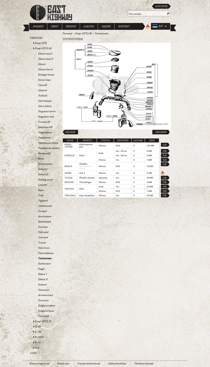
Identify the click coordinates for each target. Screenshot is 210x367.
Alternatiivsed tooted (85, 167)
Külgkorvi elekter (46, 305)
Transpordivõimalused (88, 363)
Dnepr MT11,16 (43, 321)
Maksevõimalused (117, 363)
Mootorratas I (45, 53)
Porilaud (42, 211)
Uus (117, 160)
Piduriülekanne (45, 253)
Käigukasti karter (47, 111)
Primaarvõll (44, 121)
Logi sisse (161, 6)
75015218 (69, 189)
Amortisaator (45, 216)
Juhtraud (43, 237)
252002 (67, 173)
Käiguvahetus (45, 132)
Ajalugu (89, 26)
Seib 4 (82, 173)
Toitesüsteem (45, 258)
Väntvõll (42, 85)
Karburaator (44, 263)
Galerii (106, 26)
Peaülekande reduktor (49, 148)
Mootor (42, 64)
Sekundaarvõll (45, 127)
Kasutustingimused (39, 363)
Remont (71, 26)
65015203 (69, 182)
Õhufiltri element (87, 178)
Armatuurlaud (45, 295)
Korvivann (43, 300)
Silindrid (42, 90)
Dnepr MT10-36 (43, 48)
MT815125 (69, 155)
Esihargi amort (45, 179)
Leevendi (42, 184)
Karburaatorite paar (86, 145)
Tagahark (43, 200)
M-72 (38, 342)
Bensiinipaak (44, 221)
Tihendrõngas (85, 182)
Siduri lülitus (45, 106)
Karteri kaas (44, 79)
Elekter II (43, 279)
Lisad (33, 352)
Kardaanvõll (44, 153)
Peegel (41, 268)
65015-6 (68, 166)
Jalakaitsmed (45, 205)
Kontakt (124, 26)
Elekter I (42, 274)
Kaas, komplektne (87, 195)
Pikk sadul (43, 232)
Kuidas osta (63, 363)
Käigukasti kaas (46, 116)
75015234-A (70, 195)
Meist (54, 26)
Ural (37, 347)
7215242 (68, 178)
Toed (40, 195)
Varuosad (36, 37)
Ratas (41, 158)
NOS (118, 145)
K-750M (39, 337)
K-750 (38, 331)
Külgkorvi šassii (46, 310)
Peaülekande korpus (48, 142)
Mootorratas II (45, 58)
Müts (81, 189)
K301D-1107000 (68, 145)
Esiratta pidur (45, 163)
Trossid (42, 242)
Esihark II (43, 174)
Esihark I (42, 169)
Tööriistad (43, 316)
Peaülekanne (44, 137)
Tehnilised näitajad (143, 363)
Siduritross (44, 247)
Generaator (44, 289)
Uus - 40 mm (121, 155)
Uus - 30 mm (121, 151)
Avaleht (38, 26)
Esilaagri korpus (46, 74)
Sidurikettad (44, 100)
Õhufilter (83, 164)
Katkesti (42, 284)
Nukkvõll (42, 95)
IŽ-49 (38, 326)
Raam (41, 190)
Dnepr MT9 (41, 43)
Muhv (81, 155)
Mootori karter (45, 69)
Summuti (43, 226)
